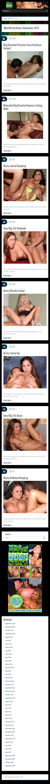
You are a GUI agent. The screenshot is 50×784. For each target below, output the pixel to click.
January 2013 (9, 684)
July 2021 (8, 640)
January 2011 (9, 725)
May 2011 (8, 711)
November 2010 (10, 732)
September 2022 (10, 623)
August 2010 (9, 742)
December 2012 (10, 688)
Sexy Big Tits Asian (12, 415)
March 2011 (8, 718)
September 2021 (10, 634)
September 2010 (10, 739)
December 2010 (10, 728)
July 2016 (8, 650)
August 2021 (9, 637)
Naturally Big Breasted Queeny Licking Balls (22, 107)
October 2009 (9, 762)
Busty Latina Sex (11, 353)
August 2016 (9, 647)
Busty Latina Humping (14, 166)
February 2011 (9, 722)
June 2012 (8, 708)
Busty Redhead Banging (15, 478)
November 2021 (10, 627)
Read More (7, 90)
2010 (9, 19)
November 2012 (10, 691)
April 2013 (8, 674)
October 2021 (9, 630)
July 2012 (8, 705)
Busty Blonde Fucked (14, 290)
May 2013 (8, 671)
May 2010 (8, 752)
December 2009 (10, 755)
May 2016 (8, 657)
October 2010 (9, 735)
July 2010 (8, 745)
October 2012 (9, 695)
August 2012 (9, 701)
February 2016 (9, 667)
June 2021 (8, 644)
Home (5, 19)
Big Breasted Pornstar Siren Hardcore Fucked (22, 47)
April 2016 (8, 661)
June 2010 (8, 749)
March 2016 (8, 664)
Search (8, 534)
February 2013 (9, 681)
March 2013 (8, 678)
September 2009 (10, 766)
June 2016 (8, 654)
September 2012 (10, 698)
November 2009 (10, 759)
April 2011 (8, 715)
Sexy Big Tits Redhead (14, 228)
